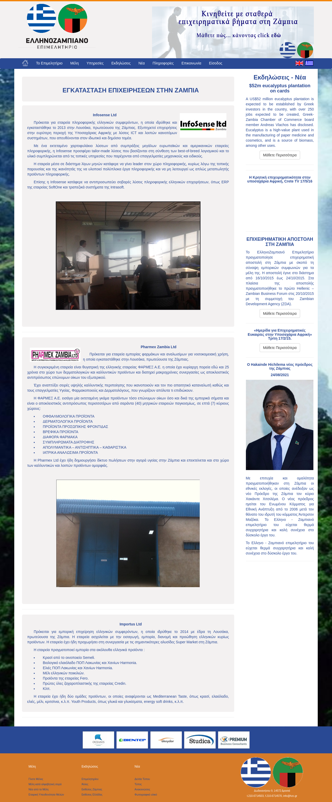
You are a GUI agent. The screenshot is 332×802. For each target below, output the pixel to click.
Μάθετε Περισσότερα (280, 155)
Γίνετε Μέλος (36, 779)
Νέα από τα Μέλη (39, 789)
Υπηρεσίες (95, 63)
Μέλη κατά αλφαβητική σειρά (45, 784)
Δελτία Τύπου (142, 779)
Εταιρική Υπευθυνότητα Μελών (46, 794)
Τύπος (138, 784)
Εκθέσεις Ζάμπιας (91, 789)
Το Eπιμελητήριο (49, 63)
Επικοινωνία (191, 63)
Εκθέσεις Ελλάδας (91, 794)
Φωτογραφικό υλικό (146, 794)
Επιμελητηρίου (89, 779)
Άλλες (84, 784)
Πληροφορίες (163, 63)
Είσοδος (215, 63)
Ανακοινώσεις (142, 789)
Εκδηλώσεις (121, 63)
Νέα (142, 63)
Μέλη (74, 63)
